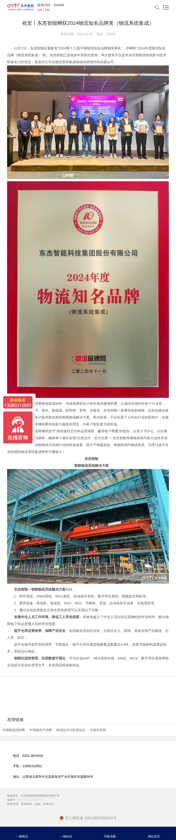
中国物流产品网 (40, 730)
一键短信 (66, 836)
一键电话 (22, 836)
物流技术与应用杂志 (70, 730)
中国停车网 (98, 730)
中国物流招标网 (13, 730)
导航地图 (110, 836)
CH (39, 10)
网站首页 (154, 836)
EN (47, 10)
